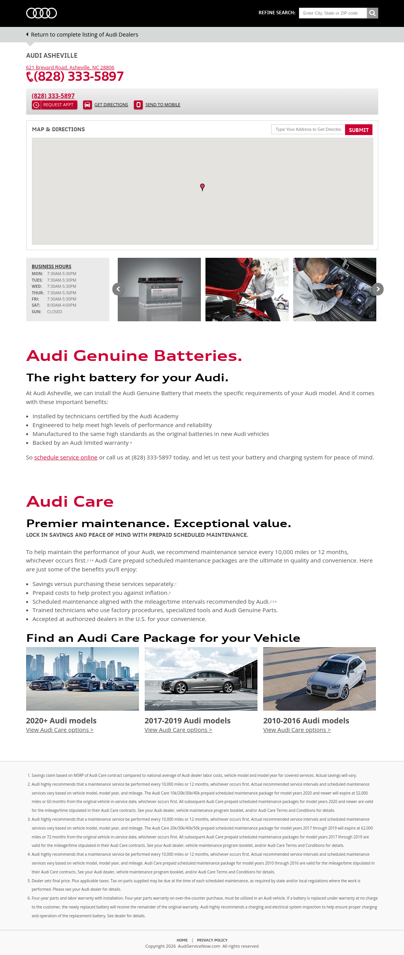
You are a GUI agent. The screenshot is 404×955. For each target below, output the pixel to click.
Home (182, 940)
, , (70, 67)
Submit (359, 130)
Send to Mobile (162, 104)
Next (378, 290)
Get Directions (111, 104)
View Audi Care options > (60, 729)
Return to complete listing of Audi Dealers (85, 34)
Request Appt (58, 104)
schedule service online (65, 457)
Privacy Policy (212, 940)
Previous (118, 290)
